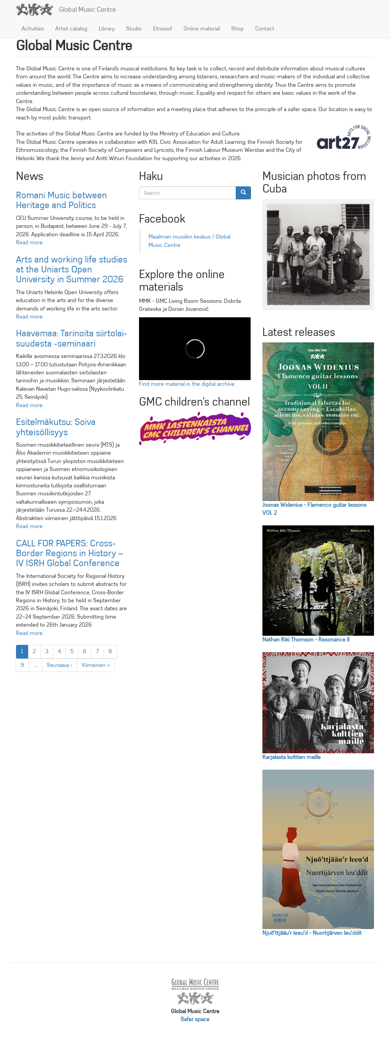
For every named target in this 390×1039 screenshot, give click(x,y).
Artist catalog (71, 28)
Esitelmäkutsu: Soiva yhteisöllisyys (56, 427)
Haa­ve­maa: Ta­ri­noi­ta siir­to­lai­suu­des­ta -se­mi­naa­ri (71, 338)
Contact (264, 28)
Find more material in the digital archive (187, 383)
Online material (202, 28)
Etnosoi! (162, 28)
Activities (33, 28)
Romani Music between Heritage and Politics (61, 200)
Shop (237, 28)
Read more (29, 242)
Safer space (195, 1019)
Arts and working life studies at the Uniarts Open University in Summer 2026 (71, 269)
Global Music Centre (87, 9)
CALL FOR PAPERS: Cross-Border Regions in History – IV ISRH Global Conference (69, 553)
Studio (134, 28)
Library (107, 28)
